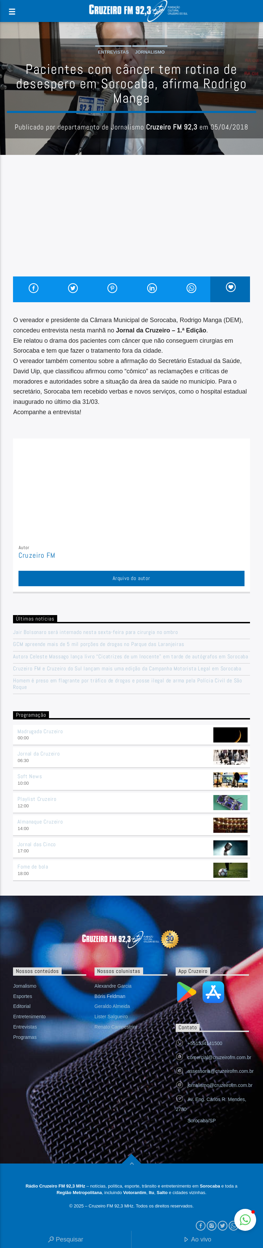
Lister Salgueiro (111, 1016)
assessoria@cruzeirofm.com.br (220, 1071)
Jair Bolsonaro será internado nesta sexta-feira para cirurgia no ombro (95, 632)
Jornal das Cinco (36, 844)
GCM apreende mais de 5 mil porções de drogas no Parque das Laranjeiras (98, 644)
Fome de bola (32, 866)
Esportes (22, 996)
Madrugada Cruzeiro (40, 731)
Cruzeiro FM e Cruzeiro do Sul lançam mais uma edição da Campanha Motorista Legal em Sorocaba (127, 668)
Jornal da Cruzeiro (38, 753)
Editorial (21, 1006)
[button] (245, 1220)
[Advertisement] (131, 225)
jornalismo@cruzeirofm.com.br (219, 1085)
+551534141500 (204, 1043)
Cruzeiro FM (36, 555)
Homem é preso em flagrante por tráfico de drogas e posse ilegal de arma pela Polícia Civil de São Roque (127, 683)
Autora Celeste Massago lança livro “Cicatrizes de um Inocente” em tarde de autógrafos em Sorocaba (130, 656)
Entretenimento (29, 1016)
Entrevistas (113, 52)
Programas (24, 1037)
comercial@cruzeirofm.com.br (219, 1057)
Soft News (29, 776)
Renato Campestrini (116, 1027)
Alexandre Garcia (113, 986)
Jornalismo (150, 52)
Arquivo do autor (131, 578)
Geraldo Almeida (112, 1006)
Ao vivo (197, 1240)
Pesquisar (65, 1240)
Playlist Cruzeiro (37, 799)
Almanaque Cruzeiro (40, 821)
